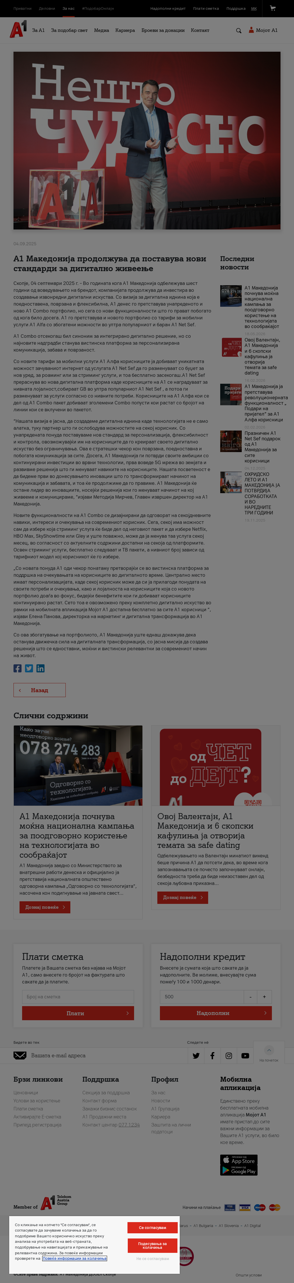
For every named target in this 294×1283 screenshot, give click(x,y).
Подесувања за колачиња (152, 1246)
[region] (94, 1245)
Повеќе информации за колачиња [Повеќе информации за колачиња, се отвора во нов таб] (75, 1258)
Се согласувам (152, 1228)
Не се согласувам (152, 1259)
